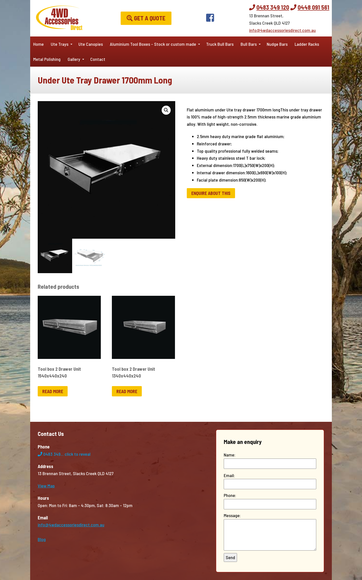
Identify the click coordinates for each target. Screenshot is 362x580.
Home (38, 44)
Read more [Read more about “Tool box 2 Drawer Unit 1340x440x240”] (126, 391)
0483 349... (64, 454)
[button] (166, 110)
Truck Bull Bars (220, 44)
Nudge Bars (277, 44)
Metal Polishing (47, 59)
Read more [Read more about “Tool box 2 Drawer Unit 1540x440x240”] (52, 391)
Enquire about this (211, 193)
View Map (46, 485)
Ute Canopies (90, 44)
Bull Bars (249, 44)
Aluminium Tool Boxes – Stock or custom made (153, 44)
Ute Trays (59, 44)
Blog (42, 539)
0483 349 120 (272, 7)
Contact (97, 59)
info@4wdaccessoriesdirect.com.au (282, 30)
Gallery (74, 59)
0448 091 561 (313, 7)
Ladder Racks (307, 44)
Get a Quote (146, 18)
